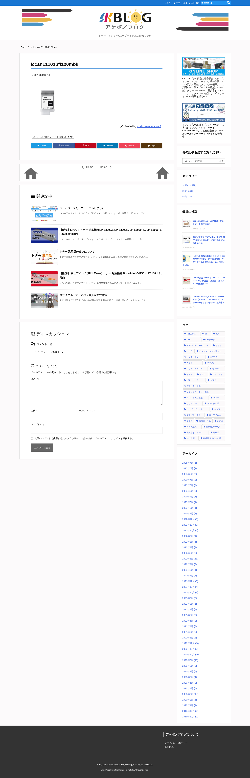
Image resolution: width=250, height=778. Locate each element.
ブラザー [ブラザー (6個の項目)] (214, 380)
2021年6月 (189, 615)
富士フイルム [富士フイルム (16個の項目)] (215, 415)
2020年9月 (190, 660)
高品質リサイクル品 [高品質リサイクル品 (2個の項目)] (212, 438)
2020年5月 (189, 682)
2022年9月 (189, 536)
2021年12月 (190, 581)
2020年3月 (190, 694)
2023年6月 (189, 485)
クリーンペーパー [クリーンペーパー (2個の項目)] (195, 369)
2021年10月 (190, 592)
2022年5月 (190, 558)
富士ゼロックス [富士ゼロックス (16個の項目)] (194, 415)
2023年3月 (189, 502)
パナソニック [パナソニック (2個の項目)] (193, 380)
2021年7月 (189, 609)
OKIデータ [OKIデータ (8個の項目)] (210, 339)
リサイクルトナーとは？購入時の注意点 (83, 295)
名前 (34, 410)
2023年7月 (189, 479)
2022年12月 (190, 519)
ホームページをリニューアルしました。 (83, 208)
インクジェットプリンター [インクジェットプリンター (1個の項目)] (211, 351)
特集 (179, 3)
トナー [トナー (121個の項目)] (190, 374)
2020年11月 (190, 649)
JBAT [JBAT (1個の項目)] (218, 334)
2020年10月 (191, 654)
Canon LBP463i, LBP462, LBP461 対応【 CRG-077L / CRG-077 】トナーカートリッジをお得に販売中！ (209, 300)
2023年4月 (189, 496)
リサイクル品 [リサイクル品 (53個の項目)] (213, 403)
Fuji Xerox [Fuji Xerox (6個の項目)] (191, 334)
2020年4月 (189, 688)
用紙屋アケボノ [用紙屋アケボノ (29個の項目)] (213, 427)
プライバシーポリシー (176, 742)
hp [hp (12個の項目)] (206, 334)
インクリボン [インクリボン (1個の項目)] (193, 357)
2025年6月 (189, 468)
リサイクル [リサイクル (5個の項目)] (192, 403)
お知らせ (162, 3)
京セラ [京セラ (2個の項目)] (217, 409)
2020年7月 (189, 671)
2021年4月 (189, 626)
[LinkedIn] (107, 145)
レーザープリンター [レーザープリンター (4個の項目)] (196, 409)
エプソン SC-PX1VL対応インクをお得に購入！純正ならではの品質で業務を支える (209, 240)
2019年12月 (190, 711)
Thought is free (142, 770)
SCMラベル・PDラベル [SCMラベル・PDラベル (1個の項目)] (197, 345)
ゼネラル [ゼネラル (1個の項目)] (216, 369)
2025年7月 (189, 462)
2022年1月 (189, 575)
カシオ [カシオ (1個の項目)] (190, 363)
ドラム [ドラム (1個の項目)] (202, 374)
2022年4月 (189, 564)
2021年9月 (189, 598)
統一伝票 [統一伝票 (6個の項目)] (191, 438)
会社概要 (188, 3)
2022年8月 (189, 541)
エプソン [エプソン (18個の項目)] (214, 357)
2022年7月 (189, 547)
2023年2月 (189, 508)
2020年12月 (191, 643)
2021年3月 (189, 632)
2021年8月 (189, 603)
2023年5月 (189, 491)
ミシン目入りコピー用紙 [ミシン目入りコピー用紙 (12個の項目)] (197, 392)
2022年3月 (189, 570)
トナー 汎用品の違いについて (77, 251)
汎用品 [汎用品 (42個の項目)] (220, 421)
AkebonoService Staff (149, 126)
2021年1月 (189, 637)
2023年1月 (189, 513)
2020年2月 (189, 699)
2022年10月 (190, 530)
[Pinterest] (85, 145)
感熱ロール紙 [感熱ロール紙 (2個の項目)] (205, 421)
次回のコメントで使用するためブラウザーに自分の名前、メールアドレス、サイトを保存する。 (84, 438)
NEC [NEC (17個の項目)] (189, 339)
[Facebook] (64, 145)
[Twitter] (41, 145)
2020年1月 (189, 705)
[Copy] (151, 145)
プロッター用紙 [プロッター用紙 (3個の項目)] (194, 386)
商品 (172, 3)
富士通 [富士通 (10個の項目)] (190, 421)
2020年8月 (189, 666)
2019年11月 (190, 716)
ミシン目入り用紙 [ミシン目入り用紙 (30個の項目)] (195, 398)
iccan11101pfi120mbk (46, 47)
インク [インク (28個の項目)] (190, 351)
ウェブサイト (38, 424)
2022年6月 (189, 553)
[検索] (228, 3)
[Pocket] (129, 145)
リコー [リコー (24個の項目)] (216, 398)
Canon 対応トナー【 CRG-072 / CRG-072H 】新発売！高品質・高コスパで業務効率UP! (209, 281)
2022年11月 (190, 524)
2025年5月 (189, 474)
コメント (35, 378)
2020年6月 (189, 677)
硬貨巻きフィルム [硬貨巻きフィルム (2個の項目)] (195, 432)
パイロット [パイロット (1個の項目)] (218, 374)
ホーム (26, 47)
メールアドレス (85, 410)
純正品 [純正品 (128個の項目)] (216, 432)
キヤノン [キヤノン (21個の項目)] (211, 363)
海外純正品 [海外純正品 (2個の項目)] (192, 427)
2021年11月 (190, 587)
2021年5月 (189, 620)
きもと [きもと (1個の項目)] (219, 345)
